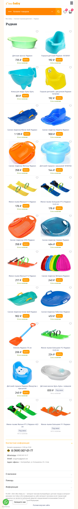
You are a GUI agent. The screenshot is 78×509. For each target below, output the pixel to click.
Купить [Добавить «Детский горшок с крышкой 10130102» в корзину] (59, 170)
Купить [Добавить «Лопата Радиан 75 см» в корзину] (26, 352)
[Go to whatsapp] (6, 502)
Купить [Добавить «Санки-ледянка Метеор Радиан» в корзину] (25, 170)
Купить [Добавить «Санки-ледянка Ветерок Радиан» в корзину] (59, 280)
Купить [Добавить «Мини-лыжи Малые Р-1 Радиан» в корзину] (25, 206)
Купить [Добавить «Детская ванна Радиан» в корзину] (25, 60)
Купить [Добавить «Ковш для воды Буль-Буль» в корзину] (25, 95)
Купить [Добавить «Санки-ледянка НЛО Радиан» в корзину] (25, 244)
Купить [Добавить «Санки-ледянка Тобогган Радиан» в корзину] (59, 316)
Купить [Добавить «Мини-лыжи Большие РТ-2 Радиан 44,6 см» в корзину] (59, 208)
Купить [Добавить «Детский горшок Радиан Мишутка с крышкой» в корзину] (26, 392)
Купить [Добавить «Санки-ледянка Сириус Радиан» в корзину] (59, 244)
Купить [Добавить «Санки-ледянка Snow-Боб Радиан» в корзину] (26, 316)
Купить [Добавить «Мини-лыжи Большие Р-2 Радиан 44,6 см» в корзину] (59, 354)
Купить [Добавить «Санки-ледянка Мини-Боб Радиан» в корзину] (26, 134)
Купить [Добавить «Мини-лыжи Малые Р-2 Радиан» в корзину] (25, 280)
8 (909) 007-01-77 (22, 450)
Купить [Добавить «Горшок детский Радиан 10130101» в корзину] (59, 60)
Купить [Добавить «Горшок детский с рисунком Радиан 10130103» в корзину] (59, 98)
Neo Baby (9, 19)
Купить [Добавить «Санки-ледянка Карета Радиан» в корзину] (59, 134)
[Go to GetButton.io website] (6, 506)
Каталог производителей (23, 19)
